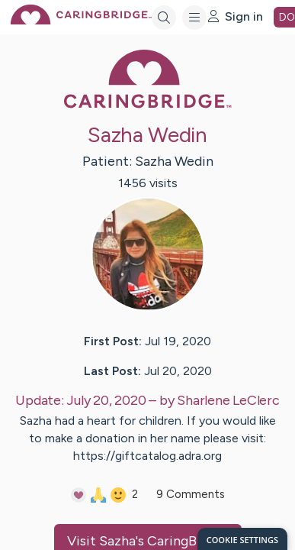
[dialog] (242, 539)
